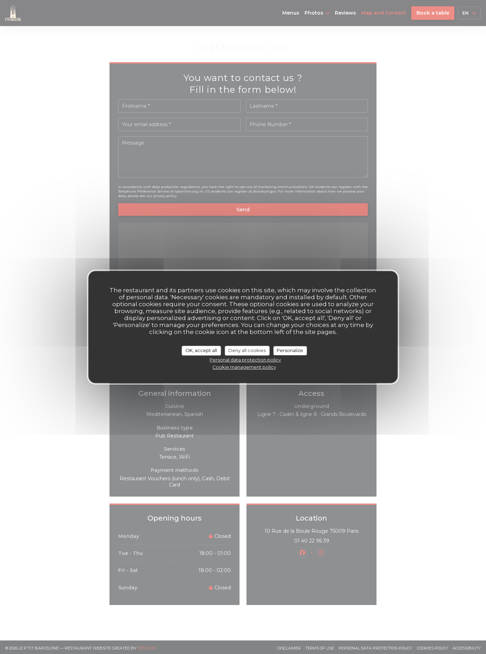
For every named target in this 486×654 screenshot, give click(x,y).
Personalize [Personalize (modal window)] (290, 350)
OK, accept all (201, 350)
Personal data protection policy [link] (245, 359)
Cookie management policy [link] (244, 367)
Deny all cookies (247, 350)
